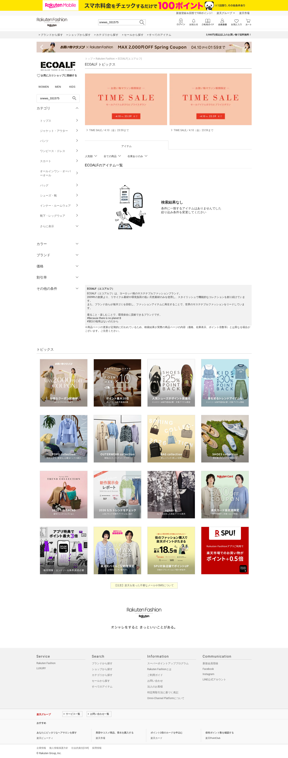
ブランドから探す (102, 663)
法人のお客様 (155, 686)
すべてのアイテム (102, 686)
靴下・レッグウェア (59, 216)
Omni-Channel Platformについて (166, 698)
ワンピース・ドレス (59, 151)
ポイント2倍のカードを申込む (167, 732)
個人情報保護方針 (58, 748)
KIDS (72, 86)
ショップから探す (102, 669)
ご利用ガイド (155, 675)
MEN (58, 86)
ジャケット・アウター (59, 131)
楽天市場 (244, 13)
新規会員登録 (210, 663)
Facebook (208, 669)
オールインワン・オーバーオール (59, 173)
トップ (89, 58)
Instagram (208, 674)
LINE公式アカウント (214, 679)
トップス (59, 121)
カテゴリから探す (102, 675)
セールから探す (101, 680)
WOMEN (44, 86)
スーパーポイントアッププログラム (168, 663)
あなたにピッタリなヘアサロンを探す (57, 732)
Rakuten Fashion (105, 58)
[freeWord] (58, 98)
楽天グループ (224, 13)
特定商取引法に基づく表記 (162, 692)
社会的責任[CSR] (80, 748)
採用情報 (97, 748)
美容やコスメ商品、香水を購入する (115, 732)
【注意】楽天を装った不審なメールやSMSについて (144, 585)
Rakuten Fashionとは (159, 669)
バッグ (59, 185)
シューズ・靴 (59, 195)
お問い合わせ (155, 680)
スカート (59, 161)
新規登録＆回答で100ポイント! (194, 13)
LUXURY (41, 668)
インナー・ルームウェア (59, 206)
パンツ (59, 141)
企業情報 (41, 748)
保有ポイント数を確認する (219, 732)
